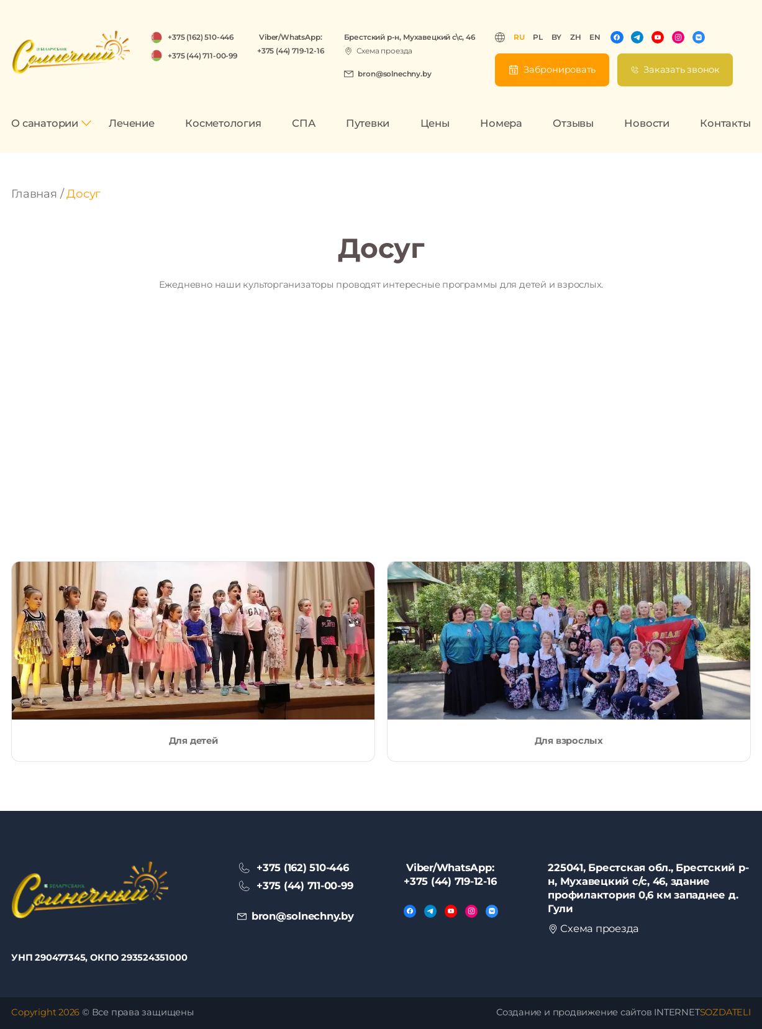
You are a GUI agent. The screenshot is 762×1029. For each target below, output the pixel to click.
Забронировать (560, 69)
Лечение (131, 123)
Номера (501, 123)
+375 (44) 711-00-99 (202, 55)
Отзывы (573, 123)
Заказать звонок (681, 69)
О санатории (44, 123)
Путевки (367, 123)
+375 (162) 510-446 (201, 37)
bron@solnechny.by (394, 73)
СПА (303, 123)
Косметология (223, 123)
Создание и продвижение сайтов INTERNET (623, 1012)
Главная (34, 194)
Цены (435, 123)
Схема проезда (384, 50)
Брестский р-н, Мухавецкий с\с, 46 (409, 37)
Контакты (725, 123)
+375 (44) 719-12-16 (290, 50)
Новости (646, 123)
